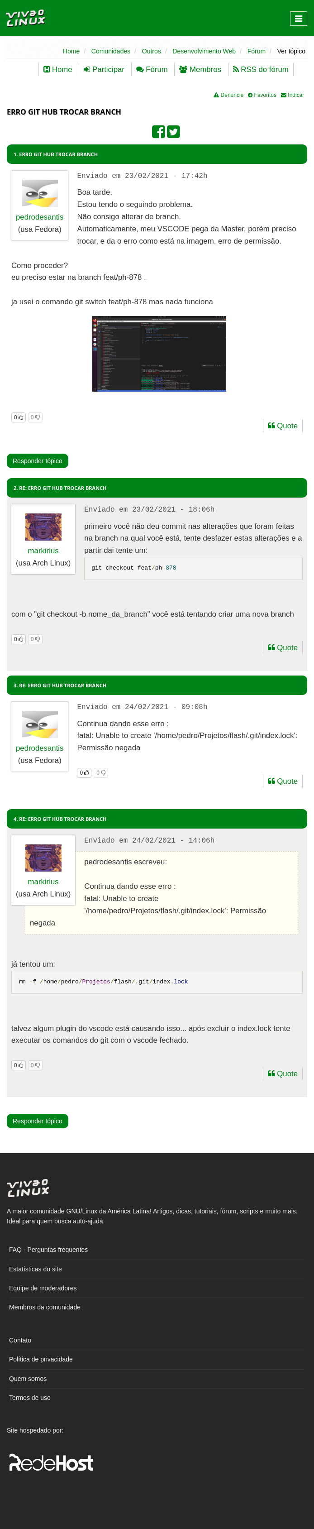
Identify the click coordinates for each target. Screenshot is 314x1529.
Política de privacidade (41, 1359)
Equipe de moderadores (42, 1288)
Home (71, 51)
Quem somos (28, 1378)
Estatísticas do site (35, 1269)
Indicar (292, 95)
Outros (151, 51)
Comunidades (110, 51)
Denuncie (228, 95)
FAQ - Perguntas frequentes (48, 1249)
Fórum (256, 51)
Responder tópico (37, 461)
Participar (104, 69)
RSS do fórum (261, 69)
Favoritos (262, 95)
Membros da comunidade (45, 1307)
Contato (20, 1340)
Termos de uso (30, 1397)
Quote (283, 426)
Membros (200, 69)
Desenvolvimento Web (204, 51)
